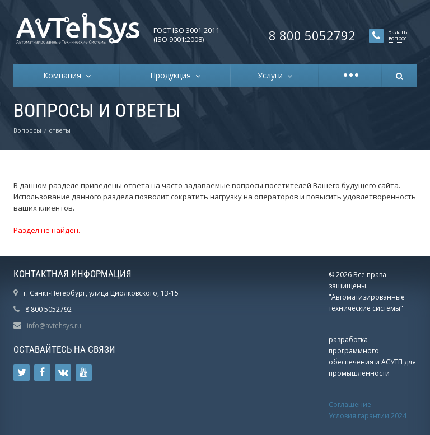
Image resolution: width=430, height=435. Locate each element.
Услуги (272, 75)
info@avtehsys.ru (54, 325)
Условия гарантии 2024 (367, 415)
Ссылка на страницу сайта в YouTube (84, 372)
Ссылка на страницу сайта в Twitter (21, 372)
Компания (64, 75)
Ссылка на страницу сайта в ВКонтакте (63, 372)
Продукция (172, 75)
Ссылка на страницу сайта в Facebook (42, 372)
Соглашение (350, 404)
